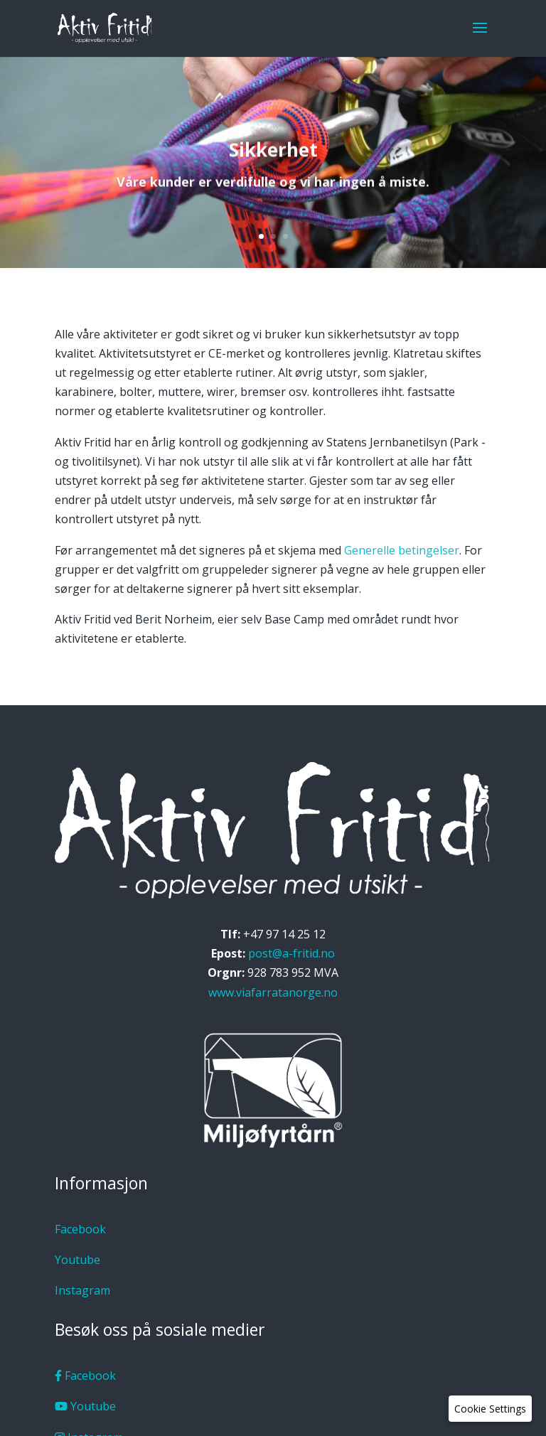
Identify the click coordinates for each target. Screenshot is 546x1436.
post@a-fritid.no (291, 953)
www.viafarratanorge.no (273, 992)
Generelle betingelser (401, 550)
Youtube (77, 1260)
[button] (490, 1408)
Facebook (80, 1229)
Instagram (82, 1290)
